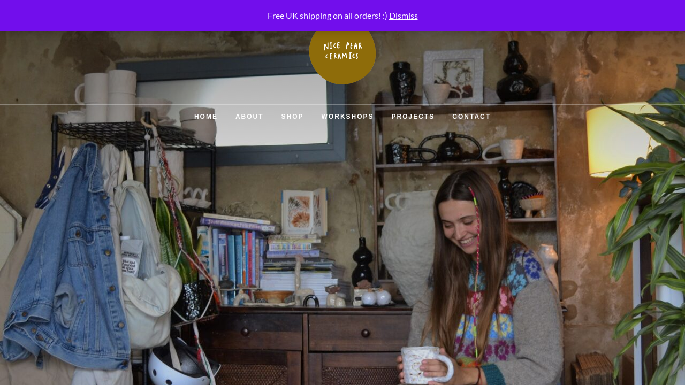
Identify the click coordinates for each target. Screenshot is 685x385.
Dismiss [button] (403, 15)
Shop (292, 116)
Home (206, 116)
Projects (413, 116)
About (249, 116)
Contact (471, 116)
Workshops (348, 116)
